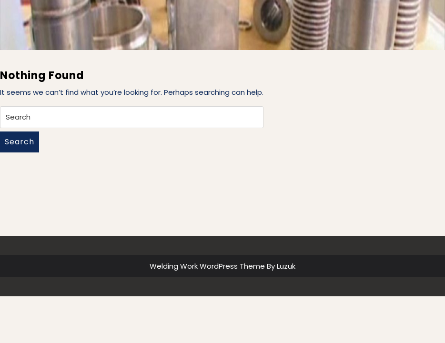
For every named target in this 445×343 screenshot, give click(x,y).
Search (19, 141)
